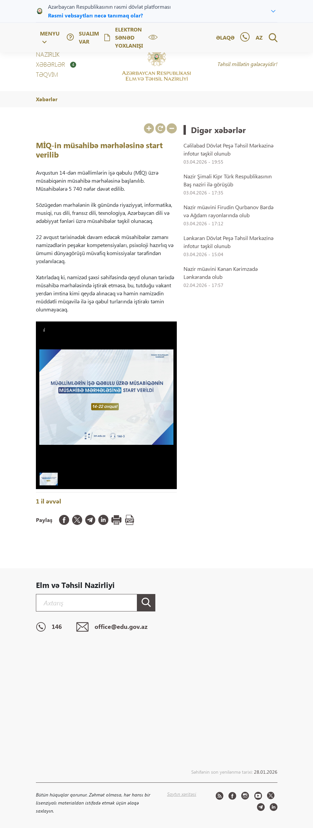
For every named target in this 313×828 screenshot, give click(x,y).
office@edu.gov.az (112, 627)
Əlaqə (225, 37)
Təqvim (47, 74)
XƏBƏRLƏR (56, 64)
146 (49, 627)
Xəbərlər (46, 99)
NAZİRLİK (47, 54)
